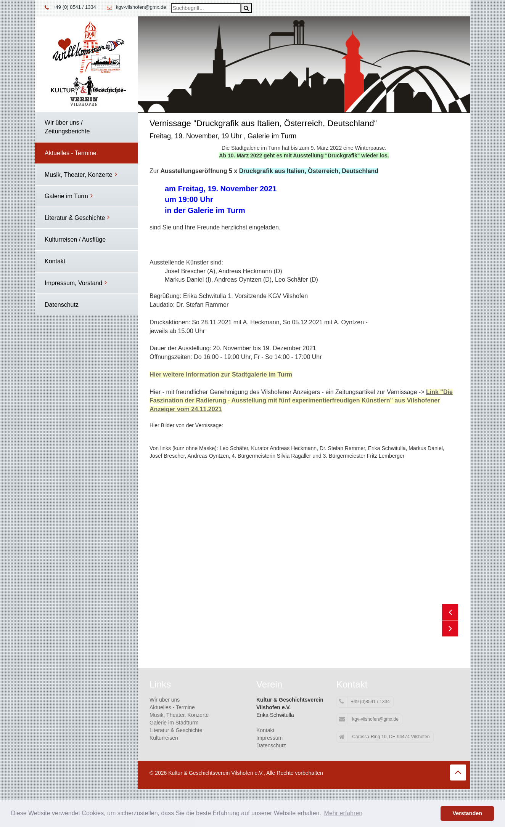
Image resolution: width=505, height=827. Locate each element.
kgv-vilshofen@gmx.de (141, 7)
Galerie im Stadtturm (174, 723)
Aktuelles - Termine (172, 707)
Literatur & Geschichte (176, 730)
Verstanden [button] (467, 813)
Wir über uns (165, 700)
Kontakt (265, 730)
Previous (450, 612)
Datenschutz (271, 745)
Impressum (269, 738)
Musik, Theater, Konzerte (179, 715)
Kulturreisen (164, 738)
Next (450, 628)
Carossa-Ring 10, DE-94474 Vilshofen (384, 737)
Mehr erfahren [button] (343, 813)
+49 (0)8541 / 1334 (364, 702)
